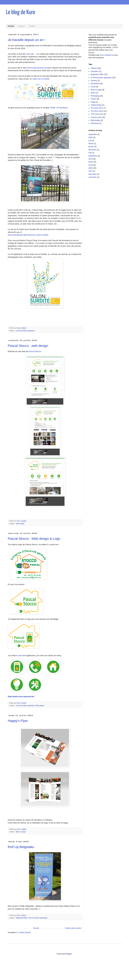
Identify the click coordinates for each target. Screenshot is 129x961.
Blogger (69, 954)
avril (90, 159)
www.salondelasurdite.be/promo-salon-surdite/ (28, 235)
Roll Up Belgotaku (21, 847)
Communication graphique (25, 331)
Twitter (53, 108)
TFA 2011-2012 (97, 111)
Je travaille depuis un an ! (26, 40)
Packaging (95, 96)
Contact (32, 26)
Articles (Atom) (25, 932)
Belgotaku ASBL (22, 918)
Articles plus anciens (73, 928)
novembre (92, 177)
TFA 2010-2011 (97, 108)
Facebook (63, 108)
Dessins (94, 81)
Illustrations (95, 84)
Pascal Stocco (35, 351)
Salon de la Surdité (41, 79)
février (90, 144)
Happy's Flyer (18, 721)
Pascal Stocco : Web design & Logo (34, 539)
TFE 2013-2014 (97, 114)
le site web (21, 655)
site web (30, 54)
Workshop (95, 123)
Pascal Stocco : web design (28, 346)
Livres (93, 87)
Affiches (94, 68)
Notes (93, 93)
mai (89, 141)
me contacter (106, 55)
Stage (93, 102)
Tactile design (96, 105)
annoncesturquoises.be (37, 68)
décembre (92, 150)
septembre (92, 134)
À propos (21, 26)
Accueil (11, 26)
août (90, 165)
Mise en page (21, 832)
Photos (93, 99)
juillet (90, 137)
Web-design (20, 523)
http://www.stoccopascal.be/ (21, 696)
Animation (95, 71)
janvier (91, 147)
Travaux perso (96, 117)
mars (90, 171)
